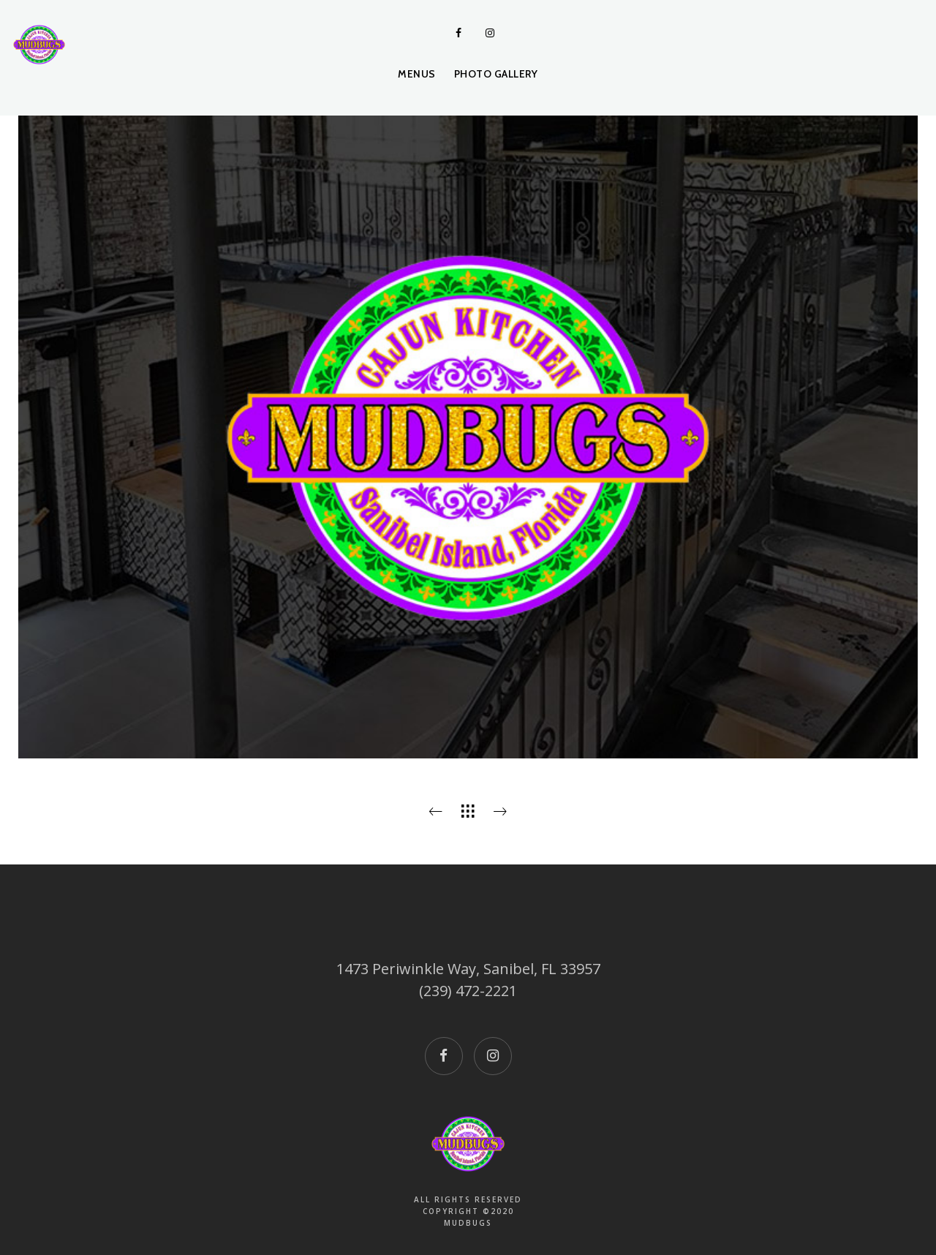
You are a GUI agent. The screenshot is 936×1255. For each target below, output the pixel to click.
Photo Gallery (496, 73)
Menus (417, 73)
